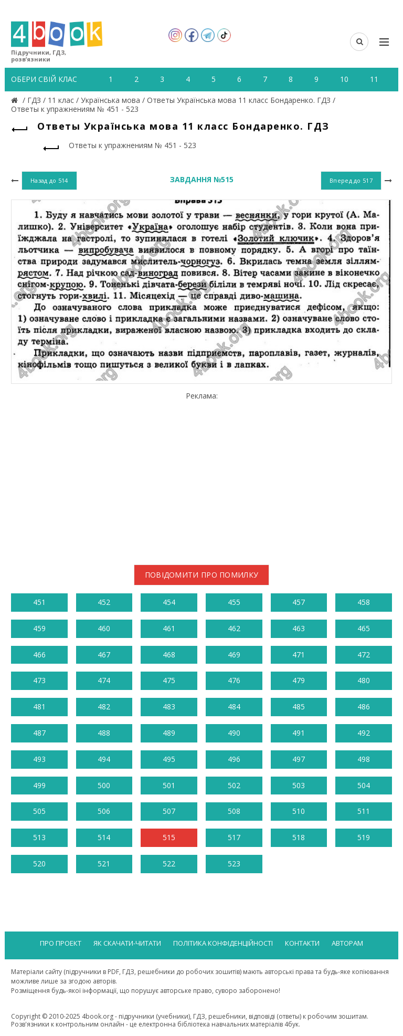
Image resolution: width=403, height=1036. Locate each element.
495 (169, 759)
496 (234, 759)
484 (234, 706)
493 (39, 759)
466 (39, 655)
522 (169, 863)
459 (39, 628)
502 (234, 785)
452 (104, 602)
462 (234, 628)
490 (234, 733)
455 (234, 602)
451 (39, 602)
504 (363, 785)
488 (104, 733)
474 (104, 680)
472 (363, 655)
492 (363, 733)
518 (298, 837)
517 (234, 837)
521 (104, 863)
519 (363, 837)
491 (298, 733)
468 (169, 655)
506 (104, 811)
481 (39, 706)
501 (169, 785)
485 (298, 706)
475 (169, 680)
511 (363, 811)
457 (298, 602)
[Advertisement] (201, 474)
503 (298, 785)
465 (363, 628)
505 (39, 811)
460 (104, 628)
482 (104, 706)
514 (104, 837)
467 (104, 655)
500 (104, 785)
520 (39, 863)
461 (169, 628)
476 (234, 680)
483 (169, 706)
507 (169, 811)
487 (39, 733)
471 (298, 655)
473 (39, 680)
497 (298, 759)
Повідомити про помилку (202, 575)
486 (363, 706)
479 (298, 680)
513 (39, 837)
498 (363, 759)
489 (169, 733)
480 (363, 680)
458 (363, 602)
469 (234, 655)
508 (234, 811)
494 (104, 759)
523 (234, 863)
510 (298, 811)
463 (298, 628)
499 (39, 785)
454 (169, 602)
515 (169, 837)
